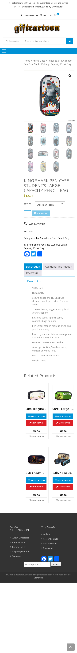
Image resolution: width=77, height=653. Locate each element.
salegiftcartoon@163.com (23, 3)
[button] (70, 76)
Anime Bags (39, 60)
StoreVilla (38, 577)
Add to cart (43, 213)
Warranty (16, 556)
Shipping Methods (21, 551)
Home (27, 60)
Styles (27, 204)
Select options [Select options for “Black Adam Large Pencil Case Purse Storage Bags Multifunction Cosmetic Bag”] (37, 480)
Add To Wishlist (37, 436)
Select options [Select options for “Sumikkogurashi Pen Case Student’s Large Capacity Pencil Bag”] (37, 416)
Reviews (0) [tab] (32, 273)
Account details (50, 538)
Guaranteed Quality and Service (53, 3)
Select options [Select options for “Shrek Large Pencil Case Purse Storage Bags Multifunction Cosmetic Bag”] (64, 416)
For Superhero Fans (46, 238)
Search (56, 564)
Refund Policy (19, 546)
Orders (46, 534)
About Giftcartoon (21, 537)
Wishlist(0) (47, 15)
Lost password (50, 543)
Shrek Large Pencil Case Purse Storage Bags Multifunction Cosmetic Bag (63, 409)
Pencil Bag (53, 60)
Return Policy (18, 542)
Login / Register (30, 15)
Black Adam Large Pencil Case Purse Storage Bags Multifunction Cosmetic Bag (36, 473)
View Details (37, 423)
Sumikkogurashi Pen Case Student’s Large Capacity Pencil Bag (36, 409)
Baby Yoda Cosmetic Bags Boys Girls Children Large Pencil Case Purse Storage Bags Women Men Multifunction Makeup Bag (63, 473)
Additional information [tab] (58, 266)
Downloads (48, 548)
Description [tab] (33, 266)
